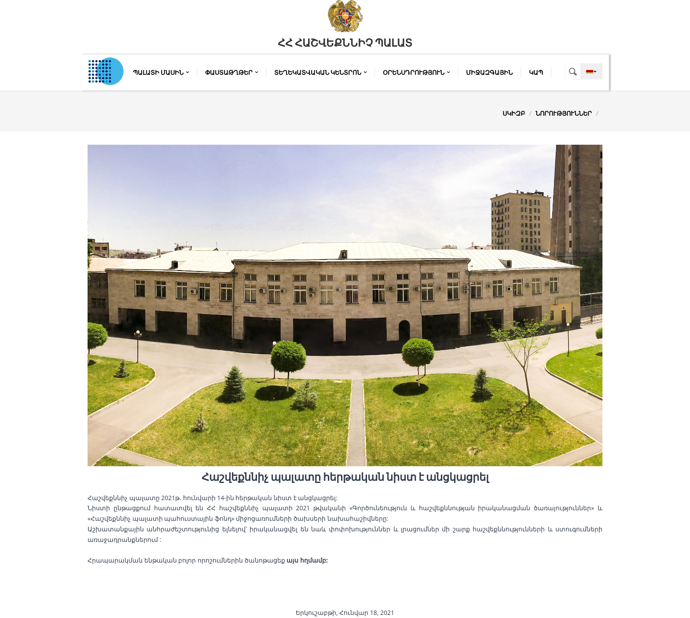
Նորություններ (564, 113)
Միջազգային (489, 72)
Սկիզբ (514, 113)
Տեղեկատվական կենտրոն (320, 72)
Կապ (536, 72)
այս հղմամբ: (307, 560)
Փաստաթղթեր (231, 72)
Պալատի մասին (161, 72)
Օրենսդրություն (416, 72)
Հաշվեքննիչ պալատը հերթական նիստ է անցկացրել (345, 477)
